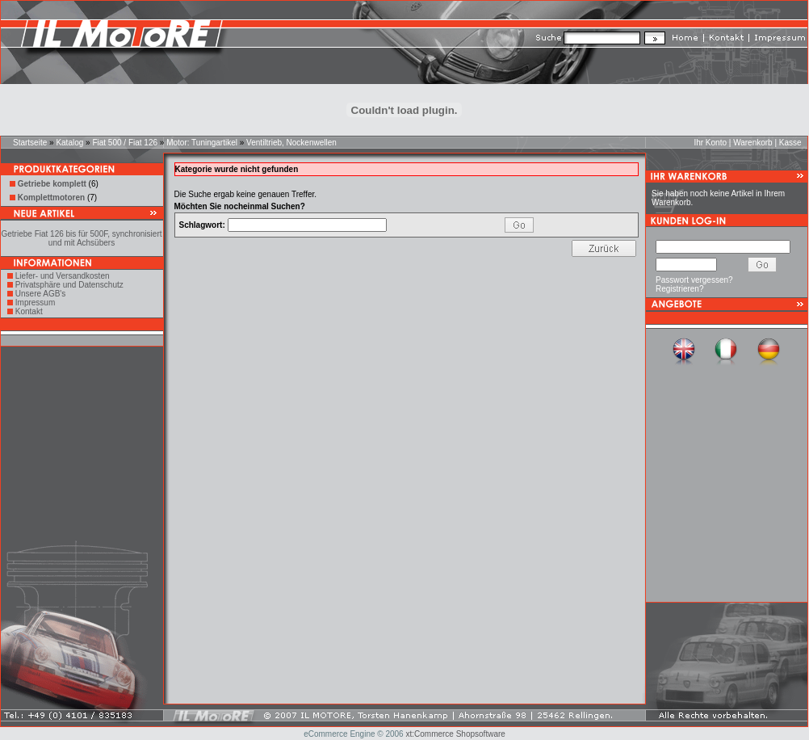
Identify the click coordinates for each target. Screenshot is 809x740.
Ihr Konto (710, 142)
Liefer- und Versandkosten (62, 275)
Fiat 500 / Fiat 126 (124, 142)
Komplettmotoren (51, 197)
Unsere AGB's (40, 293)
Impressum (35, 302)
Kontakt (29, 311)
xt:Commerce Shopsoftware (455, 733)
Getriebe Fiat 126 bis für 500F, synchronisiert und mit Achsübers (82, 238)
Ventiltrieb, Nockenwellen (291, 142)
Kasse (790, 142)
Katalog (69, 142)
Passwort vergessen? (694, 279)
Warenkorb (753, 142)
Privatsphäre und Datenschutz (69, 284)
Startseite (30, 142)
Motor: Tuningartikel (201, 142)
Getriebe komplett (52, 183)
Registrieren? (679, 288)
